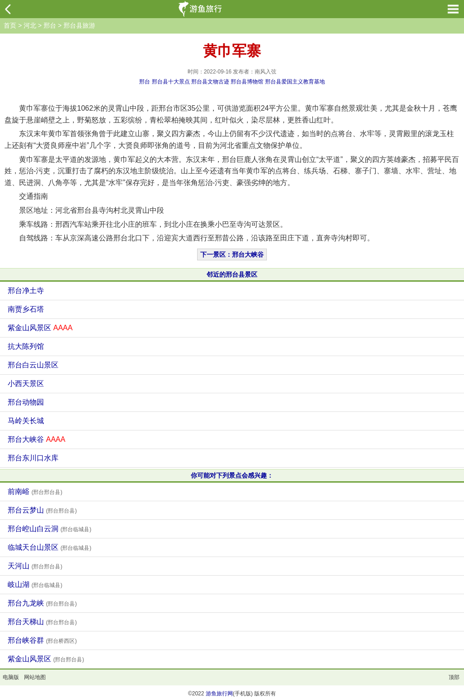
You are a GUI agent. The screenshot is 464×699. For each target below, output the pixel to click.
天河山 (35, 566)
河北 (30, 25)
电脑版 (11, 677)
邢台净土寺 (26, 290)
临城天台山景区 (49, 547)
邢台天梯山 (42, 622)
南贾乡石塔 (26, 309)
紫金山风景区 (40, 328)
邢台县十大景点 (171, 81)
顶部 (454, 677)
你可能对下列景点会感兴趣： (232, 475)
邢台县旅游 (79, 25)
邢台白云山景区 (33, 365)
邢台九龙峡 (42, 603)
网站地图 (35, 677)
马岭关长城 (26, 421)
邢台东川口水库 (33, 458)
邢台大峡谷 (36, 439)
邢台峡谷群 (42, 640)
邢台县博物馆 (247, 81)
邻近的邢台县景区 (232, 274)
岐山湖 (35, 584)
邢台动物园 (26, 402)
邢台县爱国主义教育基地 (295, 81)
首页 (10, 25)
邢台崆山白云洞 (49, 529)
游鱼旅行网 (219, 693)
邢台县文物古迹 (210, 81)
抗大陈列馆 (26, 346)
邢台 (50, 25)
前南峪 (35, 491)
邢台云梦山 (42, 510)
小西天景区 (26, 383)
